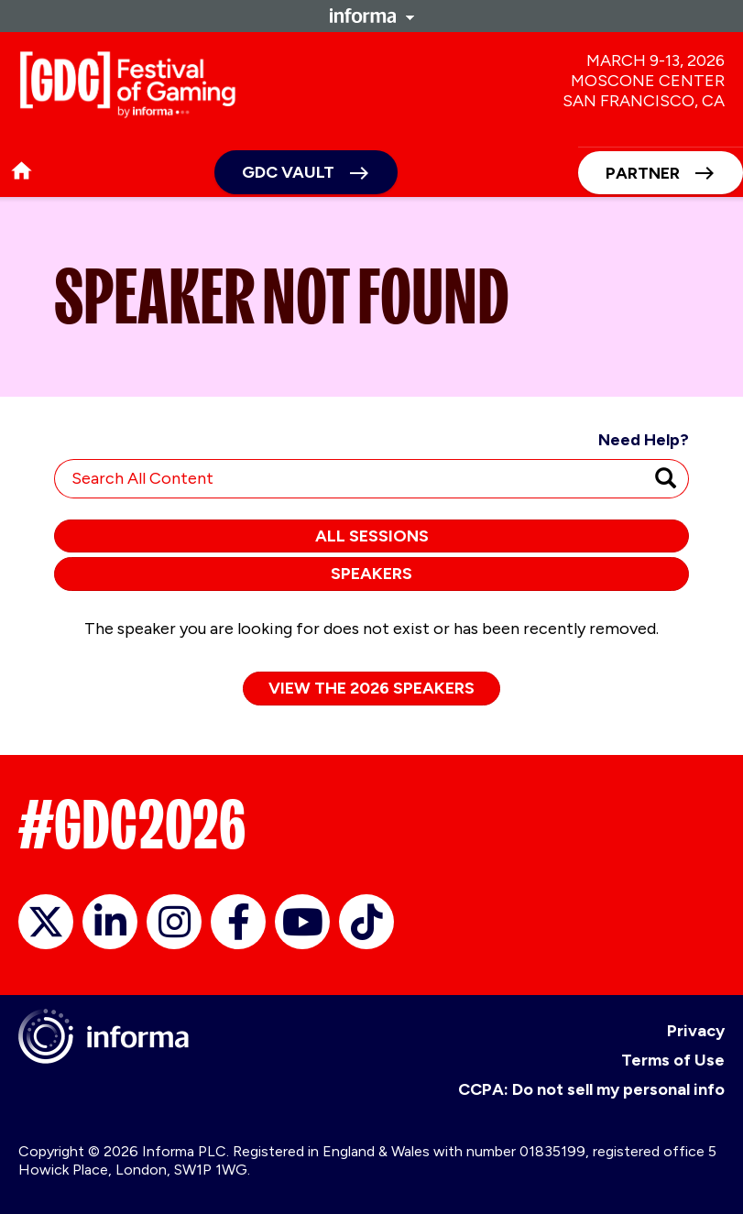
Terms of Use (673, 1060)
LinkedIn (109, 921)
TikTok (366, 921)
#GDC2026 (132, 825)
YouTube (302, 921)
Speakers (371, 573)
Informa (372, 15)
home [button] (21, 171)
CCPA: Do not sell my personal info (591, 1089)
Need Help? (643, 440)
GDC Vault (288, 172)
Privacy (696, 1031)
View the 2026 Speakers (371, 688)
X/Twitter (45, 921)
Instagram (174, 921)
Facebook (238, 921)
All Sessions (372, 536)
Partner (643, 173)
